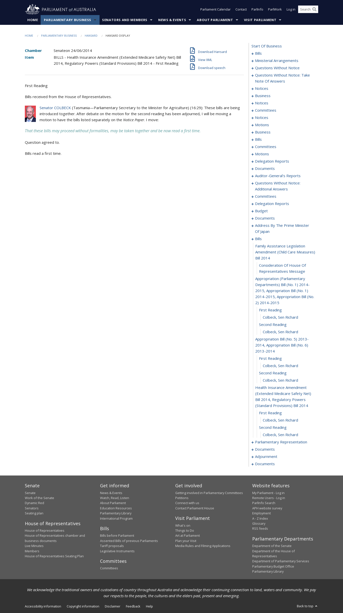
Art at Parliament (187, 535)
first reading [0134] (270, 358)
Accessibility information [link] (43, 606)
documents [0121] (265, 218)
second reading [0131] (273, 324)
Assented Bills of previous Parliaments (129, 540)
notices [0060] (261, 117)
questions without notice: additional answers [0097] (277, 186)
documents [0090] (265, 168)
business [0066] (263, 132)
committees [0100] (265, 196)
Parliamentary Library (115, 513)
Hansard (91, 35)
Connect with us (187, 503)
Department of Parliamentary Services (280, 561)
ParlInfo (257, 9)
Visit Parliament (260, 20)
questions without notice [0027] (277, 68)
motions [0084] (262, 154)
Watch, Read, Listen (114, 498)
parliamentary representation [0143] (281, 442)
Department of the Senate (272, 546)
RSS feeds (260, 528)
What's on (182, 525)
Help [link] (149, 606)
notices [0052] (261, 103)
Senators (32, 508)
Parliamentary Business (67, 20)
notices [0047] (261, 88)
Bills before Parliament (117, 535)
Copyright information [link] (83, 606)
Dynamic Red (34, 503)
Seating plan (34, 513)
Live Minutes (34, 546)
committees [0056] (265, 110)
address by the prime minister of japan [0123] (282, 228)
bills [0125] (258, 238)
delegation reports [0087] (272, 161)
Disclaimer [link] (112, 606)
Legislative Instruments (117, 551)
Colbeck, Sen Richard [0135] (280, 365)
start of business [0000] (266, 46)
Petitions (182, 498)
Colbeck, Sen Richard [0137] (280, 380)
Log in (291, 9)
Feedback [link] (133, 606)
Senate (30, 493)
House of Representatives (44, 530)
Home (32, 20)
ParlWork (275, 9)
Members (32, 551)
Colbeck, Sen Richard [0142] (280, 434)
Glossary (258, 523)
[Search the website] (308, 9)
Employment (261, 513)
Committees (109, 568)
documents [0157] (265, 449)
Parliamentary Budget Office (273, 566)
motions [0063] (262, 124)
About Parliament (215, 20)
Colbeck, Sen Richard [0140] (280, 420)
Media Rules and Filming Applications (202, 546)
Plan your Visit (185, 540)
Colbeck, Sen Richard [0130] (280, 317)
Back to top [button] (307, 606)
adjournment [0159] (266, 456)
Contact (241, 9)
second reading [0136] (273, 373)
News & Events (172, 20)
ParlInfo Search (263, 503)
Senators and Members (124, 20)
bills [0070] (258, 139)
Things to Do (184, 530)
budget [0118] (261, 211)
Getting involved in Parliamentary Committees (209, 493)
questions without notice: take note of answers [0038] (282, 78)
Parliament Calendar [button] (215, 9)
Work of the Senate (39, 498)
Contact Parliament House (194, 508)
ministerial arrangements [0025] (276, 60)
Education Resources (116, 508)
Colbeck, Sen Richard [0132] (280, 331)
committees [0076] (265, 146)
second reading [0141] (273, 427)
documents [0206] (265, 463)
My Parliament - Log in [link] (268, 493)
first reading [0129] (270, 310)
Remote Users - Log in (268, 498)
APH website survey (267, 508)
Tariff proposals (112, 546)
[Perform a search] (314, 9)
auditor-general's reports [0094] (278, 175)
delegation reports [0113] (272, 203)
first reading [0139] (270, 413)
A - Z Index (260, 518)
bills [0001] (258, 53)
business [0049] (263, 95)
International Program (116, 518)
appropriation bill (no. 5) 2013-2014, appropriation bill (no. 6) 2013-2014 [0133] (282, 345)
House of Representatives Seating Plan (54, 556)
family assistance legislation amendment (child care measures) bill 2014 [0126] (285, 252)
